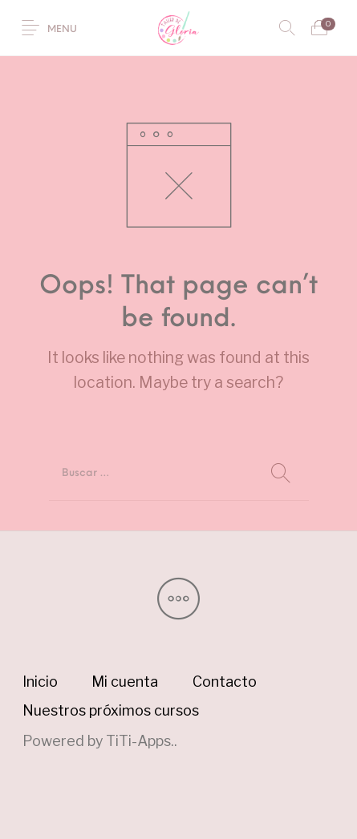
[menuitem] (40, 682)
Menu (62, 29)
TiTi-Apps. (140, 740)
